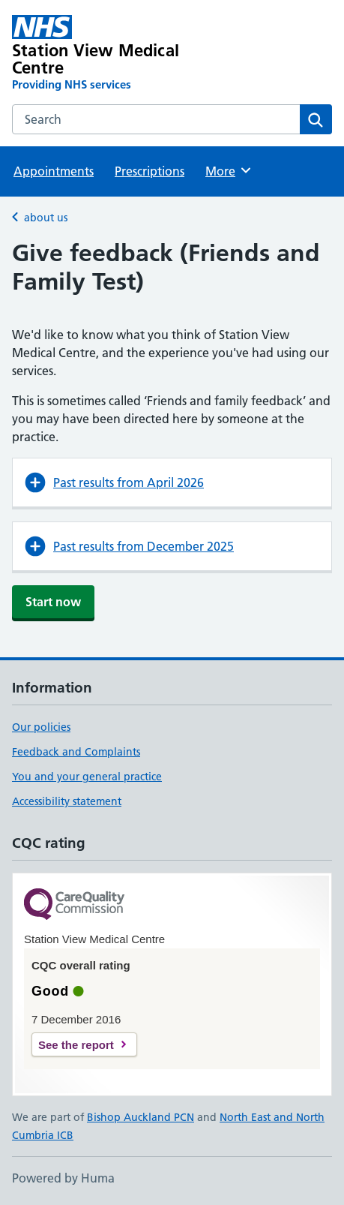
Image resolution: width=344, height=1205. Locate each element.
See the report (76, 1044)
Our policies (41, 727)
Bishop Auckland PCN (140, 1117)
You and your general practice (87, 776)
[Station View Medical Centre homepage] (108, 53)
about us (45, 217)
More (229, 170)
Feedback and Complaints (76, 752)
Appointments (53, 171)
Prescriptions (149, 171)
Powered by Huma (63, 1177)
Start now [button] (53, 601)
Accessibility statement (66, 801)
